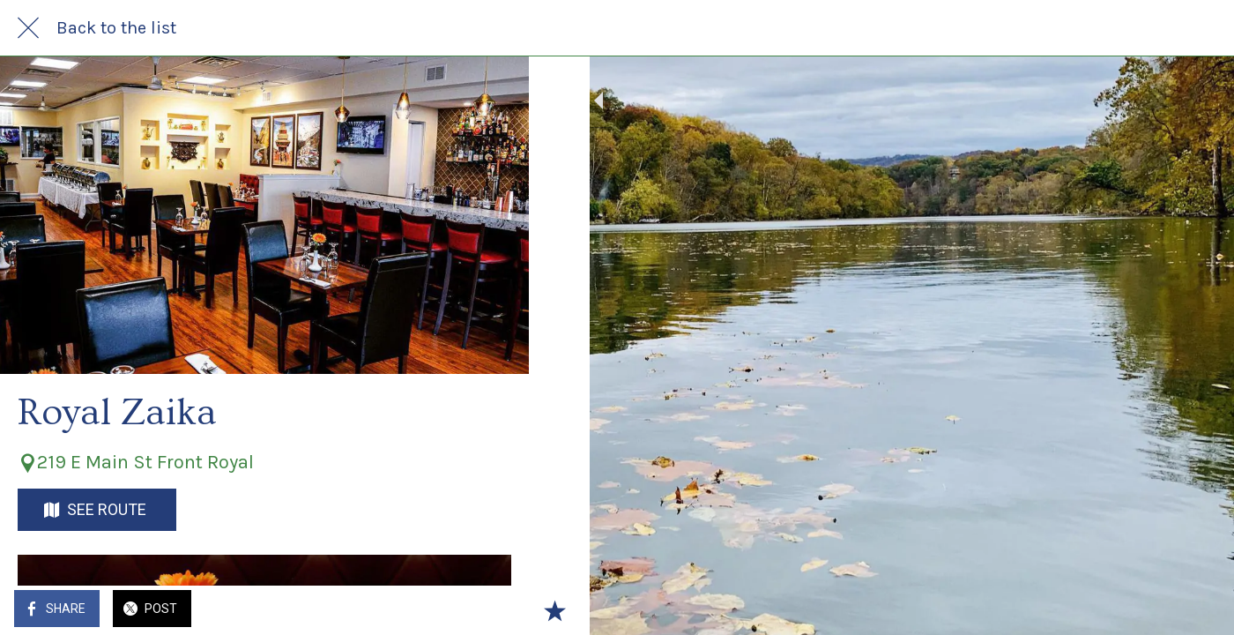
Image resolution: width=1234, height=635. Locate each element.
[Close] (28, 28)
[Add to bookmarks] (493, 610)
